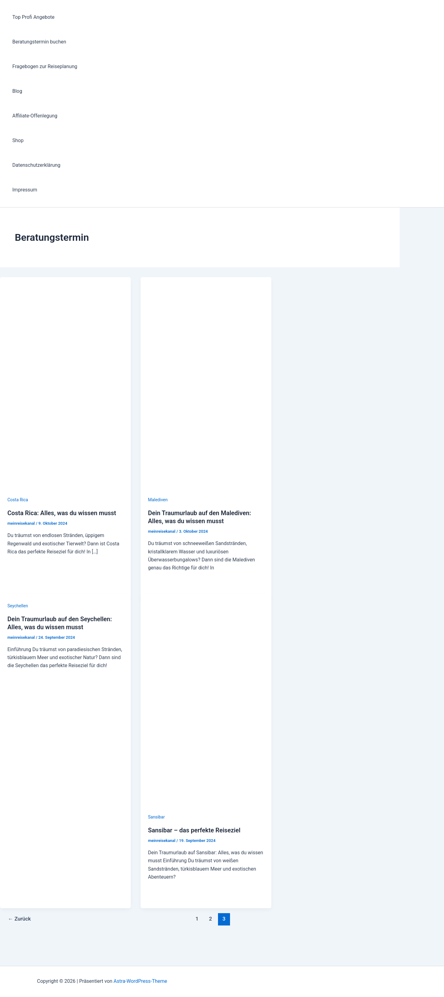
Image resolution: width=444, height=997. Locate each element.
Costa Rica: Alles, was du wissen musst (61, 513)
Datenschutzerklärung (36, 165)
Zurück (19, 919)
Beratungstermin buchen (39, 42)
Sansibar (156, 816)
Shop (17, 140)
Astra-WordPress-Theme (140, 981)
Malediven (158, 499)
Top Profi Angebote (33, 17)
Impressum (24, 190)
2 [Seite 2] (210, 919)
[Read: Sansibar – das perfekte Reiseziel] (206, 809)
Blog (17, 91)
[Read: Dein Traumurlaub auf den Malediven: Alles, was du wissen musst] (206, 491)
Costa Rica (17, 499)
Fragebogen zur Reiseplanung (44, 66)
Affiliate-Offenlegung (34, 116)
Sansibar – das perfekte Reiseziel (194, 830)
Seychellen (17, 605)
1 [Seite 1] (197, 919)
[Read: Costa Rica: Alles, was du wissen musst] (65, 491)
